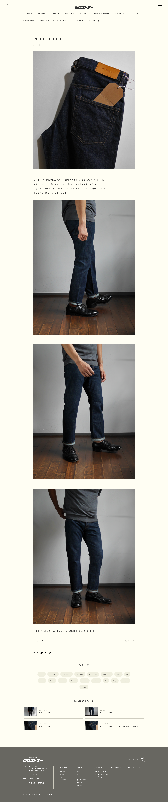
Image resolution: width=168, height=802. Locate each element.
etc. (52, 681)
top (115, 681)
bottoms (93, 674)
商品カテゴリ (63, 774)
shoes (96, 681)
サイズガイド (63, 780)
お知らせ (79, 782)
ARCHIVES (120, 14)
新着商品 (62, 771)
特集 (78, 771)
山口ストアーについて (100, 771)
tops (84, 687)
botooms (67, 674)
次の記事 (128, 641)
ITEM (29, 14)
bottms (80, 674)
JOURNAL (84, 14)
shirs (63, 681)
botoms (54, 674)
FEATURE (69, 14)
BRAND (41, 14)
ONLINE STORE (102, 14)
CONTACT (136, 14)
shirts (85, 681)
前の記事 (39, 641)
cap (118, 674)
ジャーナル (80, 777)
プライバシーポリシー (100, 777)
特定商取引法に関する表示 (101, 774)
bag (42, 674)
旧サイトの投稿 (81, 780)
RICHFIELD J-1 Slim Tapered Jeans (119, 726)
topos (126, 681)
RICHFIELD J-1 (108, 712)
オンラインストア (134, 768)
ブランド (62, 777)
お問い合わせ (116, 768)
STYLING (54, 14)
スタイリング (80, 774)
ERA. (42, 681)
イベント (79, 785)
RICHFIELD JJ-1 (47, 712)
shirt (74, 681)
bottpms (107, 674)
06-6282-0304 (34, 775)
